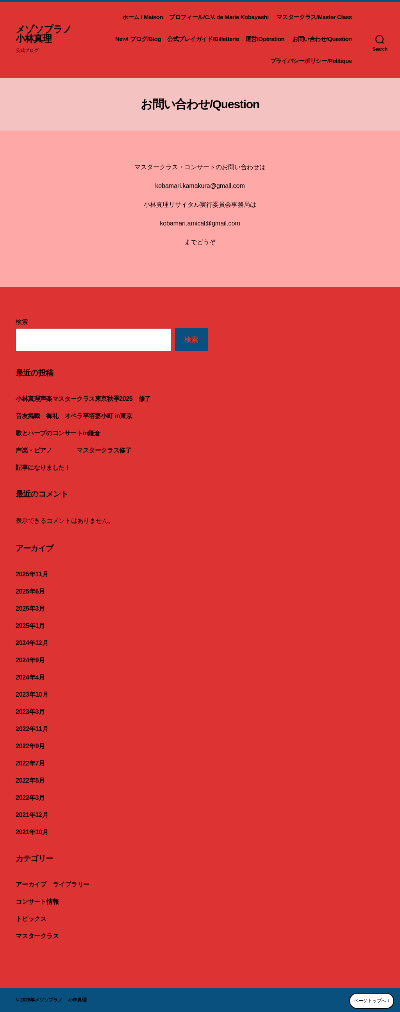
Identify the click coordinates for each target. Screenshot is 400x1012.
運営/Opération (265, 39)
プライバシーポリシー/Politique (311, 60)
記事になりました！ (46, 467)
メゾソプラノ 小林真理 (48, 34)
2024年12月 (32, 643)
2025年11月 (32, 574)
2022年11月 (32, 729)
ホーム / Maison (142, 17)
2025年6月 (30, 591)
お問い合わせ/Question (322, 39)
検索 (22, 321)
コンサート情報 (37, 901)
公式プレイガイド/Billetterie (203, 39)
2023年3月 (30, 711)
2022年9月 (30, 746)
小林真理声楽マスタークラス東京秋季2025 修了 (83, 398)
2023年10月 (32, 694)
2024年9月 (30, 660)
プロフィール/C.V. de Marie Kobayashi (219, 17)
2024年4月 (30, 677)
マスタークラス (37, 936)
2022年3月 (30, 797)
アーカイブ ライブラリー (52, 884)
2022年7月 (30, 763)
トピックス (31, 918)
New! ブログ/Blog (138, 39)
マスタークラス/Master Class (314, 17)
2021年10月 (32, 832)
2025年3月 (30, 608)
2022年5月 (30, 780)
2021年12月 (32, 815)
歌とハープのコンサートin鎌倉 (58, 433)
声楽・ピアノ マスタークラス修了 (77, 450)
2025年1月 (30, 625)
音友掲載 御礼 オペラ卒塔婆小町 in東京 (74, 416)
